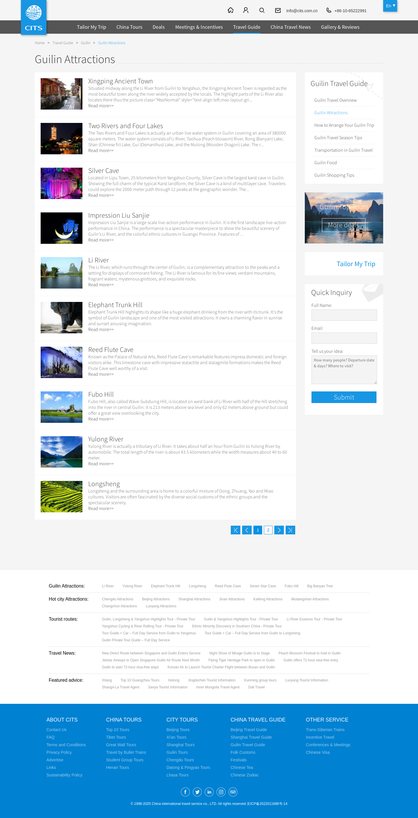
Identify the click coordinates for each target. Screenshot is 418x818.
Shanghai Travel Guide (251, 737)
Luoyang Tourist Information (306, 680)
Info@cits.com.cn (302, 10)
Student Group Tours (124, 760)
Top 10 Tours (117, 729)
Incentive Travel (320, 737)
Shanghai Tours (180, 744)
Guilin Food (325, 163)
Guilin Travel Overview (335, 100)
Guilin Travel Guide (247, 744)
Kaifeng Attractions (267, 599)
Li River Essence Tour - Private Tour (314, 619)
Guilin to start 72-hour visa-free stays (130, 667)
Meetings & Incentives (199, 27)
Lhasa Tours (177, 775)
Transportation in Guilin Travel (343, 150)
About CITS (62, 720)
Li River (98, 260)
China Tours (129, 27)
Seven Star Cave (263, 586)
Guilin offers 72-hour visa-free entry (311, 660)
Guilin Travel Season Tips (338, 138)
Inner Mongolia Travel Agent (217, 687)
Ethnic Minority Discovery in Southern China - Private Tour (237, 626)
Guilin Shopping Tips (334, 175)
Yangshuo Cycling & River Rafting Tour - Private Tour (142, 626)
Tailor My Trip (91, 27)
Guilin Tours (177, 752)
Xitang (107, 680)
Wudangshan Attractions (310, 599)
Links (51, 767)
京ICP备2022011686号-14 (267, 804)
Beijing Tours (178, 729)
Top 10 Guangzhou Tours (139, 680)
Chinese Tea (241, 767)
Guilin (85, 42)
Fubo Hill (101, 394)
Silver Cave (103, 170)
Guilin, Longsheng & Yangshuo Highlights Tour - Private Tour (148, 619)
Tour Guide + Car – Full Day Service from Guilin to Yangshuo (149, 633)
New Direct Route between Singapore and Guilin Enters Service (151, 653)
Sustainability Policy (64, 775)
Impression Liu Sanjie (118, 215)
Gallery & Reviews (340, 27)
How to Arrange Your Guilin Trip (344, 125)
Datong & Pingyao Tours (188, 767)
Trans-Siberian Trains (325, 729)
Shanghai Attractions (194, 599)
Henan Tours (117, 767)
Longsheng (104, 483)
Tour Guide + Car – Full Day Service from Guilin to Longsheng (252, 633)
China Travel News (291, 27)
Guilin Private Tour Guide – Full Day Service (136, 640)
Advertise (54, 760)
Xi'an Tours (176, 737)
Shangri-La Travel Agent (120, 687)
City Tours (182, 720)
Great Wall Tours (121, 744)
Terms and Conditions (66, 744)
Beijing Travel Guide (248, 729)
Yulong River (105, 439)
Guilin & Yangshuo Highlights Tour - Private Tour (241, 619)
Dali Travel (256, 687)
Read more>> (101, 106)
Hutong (173, 680)
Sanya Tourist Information (168, 687)
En (388, 5)
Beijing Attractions (156, 599)
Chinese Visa (318, 752)
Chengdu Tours (180, 760)
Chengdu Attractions (117, 599)
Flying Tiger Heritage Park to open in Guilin (241, 660)
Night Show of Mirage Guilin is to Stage (239, 653)
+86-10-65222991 (350, 10)
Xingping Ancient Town (120, 81)
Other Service (327, 720)
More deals (343, 225)
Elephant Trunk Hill (115, 304)
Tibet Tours (116, 737)
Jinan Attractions (232, 599)
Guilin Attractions (111, 42)
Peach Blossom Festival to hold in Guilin (310, 653)
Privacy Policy (59, 752)
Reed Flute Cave (111, 349)
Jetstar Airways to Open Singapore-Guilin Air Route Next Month (151, 660)
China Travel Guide (258, 720)
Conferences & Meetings (328, 744)
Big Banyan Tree (320, 586)
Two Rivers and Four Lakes (125, 125)
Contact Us (56, 729)
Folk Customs (242, 752)
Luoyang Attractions (161, 606)
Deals (159, 27)
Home (40, 42)
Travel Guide (246, 27)
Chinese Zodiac (244, 775)
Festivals (238, 760)
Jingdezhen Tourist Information (211, 680)
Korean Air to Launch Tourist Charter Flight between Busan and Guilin (221, 667)
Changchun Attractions (119, 606)
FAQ (50, 737)
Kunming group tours (260, 680)
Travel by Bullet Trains (126, 752)
